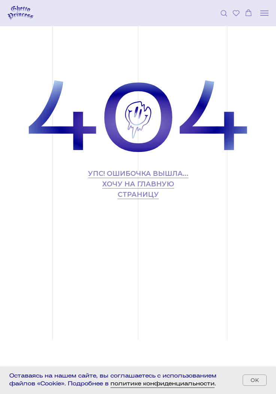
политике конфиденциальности (162, 384)
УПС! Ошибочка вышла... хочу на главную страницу (138, 184)
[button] (223, 12)
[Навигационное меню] (264, 13)
